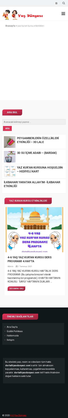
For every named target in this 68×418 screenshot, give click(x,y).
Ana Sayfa (12, 327)
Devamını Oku (16, 289)
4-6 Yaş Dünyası (18, 415)
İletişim (10, 340)
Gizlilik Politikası (15, 331)
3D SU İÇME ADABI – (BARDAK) (37, 152)
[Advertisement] (34, 66)
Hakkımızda (13, 335)
